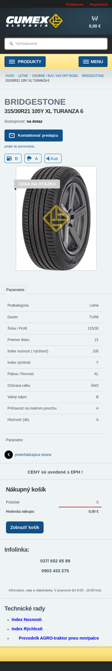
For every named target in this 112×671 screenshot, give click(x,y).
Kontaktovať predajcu (33, 135)
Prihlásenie (75, 4)
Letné (23, 75)
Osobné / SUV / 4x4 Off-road (55, 75)
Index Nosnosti (28, 619)
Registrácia (99, 4)
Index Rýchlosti (29, 628)
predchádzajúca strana (27, 455)
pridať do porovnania (19, 146)
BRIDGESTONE (93, 75)
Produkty (25, 61)
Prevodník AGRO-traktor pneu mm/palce (59, 638)
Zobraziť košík (24, 527)
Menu (93, 61)
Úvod (9, 75)
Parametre (15, 289)
